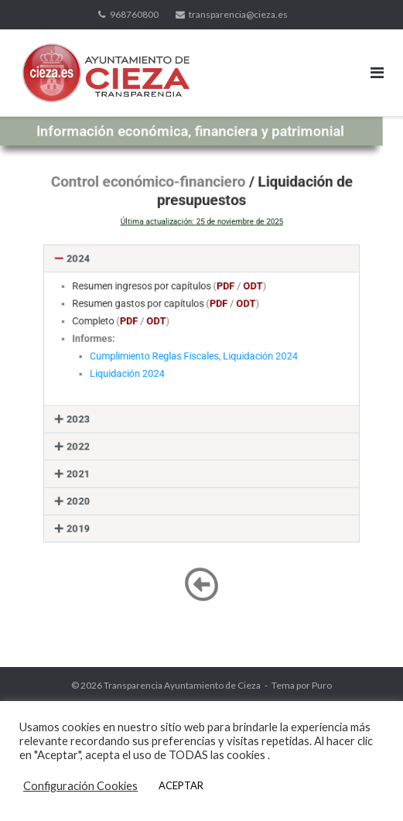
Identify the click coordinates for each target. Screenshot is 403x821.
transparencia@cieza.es (238, 14)
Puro (322, 685)
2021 (91, 465)
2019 (91, 513)
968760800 (134, 14)
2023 (91, 416)
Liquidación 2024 (135, 376)
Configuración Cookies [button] (80, 785)
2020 (91, 489)
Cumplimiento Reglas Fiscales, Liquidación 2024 (195, 360)
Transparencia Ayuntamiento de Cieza (182, 685)
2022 (91, 441)
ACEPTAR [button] (181, 785)
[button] (201, 273)
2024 (91, 273)
